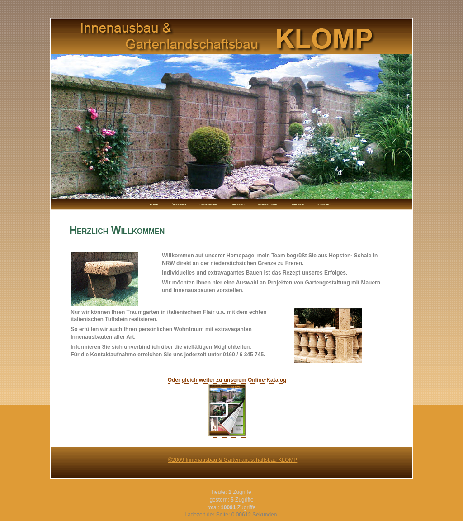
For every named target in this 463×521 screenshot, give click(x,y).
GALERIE (298, 204)
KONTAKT (324, 204)
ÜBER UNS (179, 204)
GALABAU (238, 204)
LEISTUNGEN (208, 204)
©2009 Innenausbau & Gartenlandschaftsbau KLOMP (233, 460)
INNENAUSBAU (268, 204)
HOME (154, 204)
